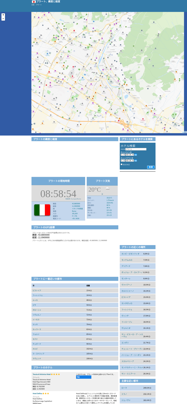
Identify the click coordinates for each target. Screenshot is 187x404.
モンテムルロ (127, 260)
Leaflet (184, 132)
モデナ (35, 339)
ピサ (34, 305)
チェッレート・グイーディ (132, 348)
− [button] (3, 19)
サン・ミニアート (129, 373)
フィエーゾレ (127, 322)
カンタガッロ (127, 303)
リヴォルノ (37, 315)
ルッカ (35, 300)
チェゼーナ (37, 344)
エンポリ (125, 342)
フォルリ (36, 334)
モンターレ (126, 278)
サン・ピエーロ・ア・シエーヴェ (132, 335)
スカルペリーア (128, 361)
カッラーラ (37, 329)
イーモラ (36, 319)
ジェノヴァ (126, 400)
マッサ (35, 324)
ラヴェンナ (37, 358)
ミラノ (124, 394)
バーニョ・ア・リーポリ (131, 355)
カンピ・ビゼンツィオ (130, 253)
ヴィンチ (125, 315)
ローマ (124, 387)
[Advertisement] (74, 159)
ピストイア (37, 290)
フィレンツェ (38, 295)
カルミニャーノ (128, 291)
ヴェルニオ (126, 328)
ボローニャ (37, 310)
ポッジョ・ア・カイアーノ (132, 272)
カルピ (35, 348)
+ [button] (3, 15)
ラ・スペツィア (38, 353)
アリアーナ (126, 266)
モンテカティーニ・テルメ (132, 367)
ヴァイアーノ (127, 284)
